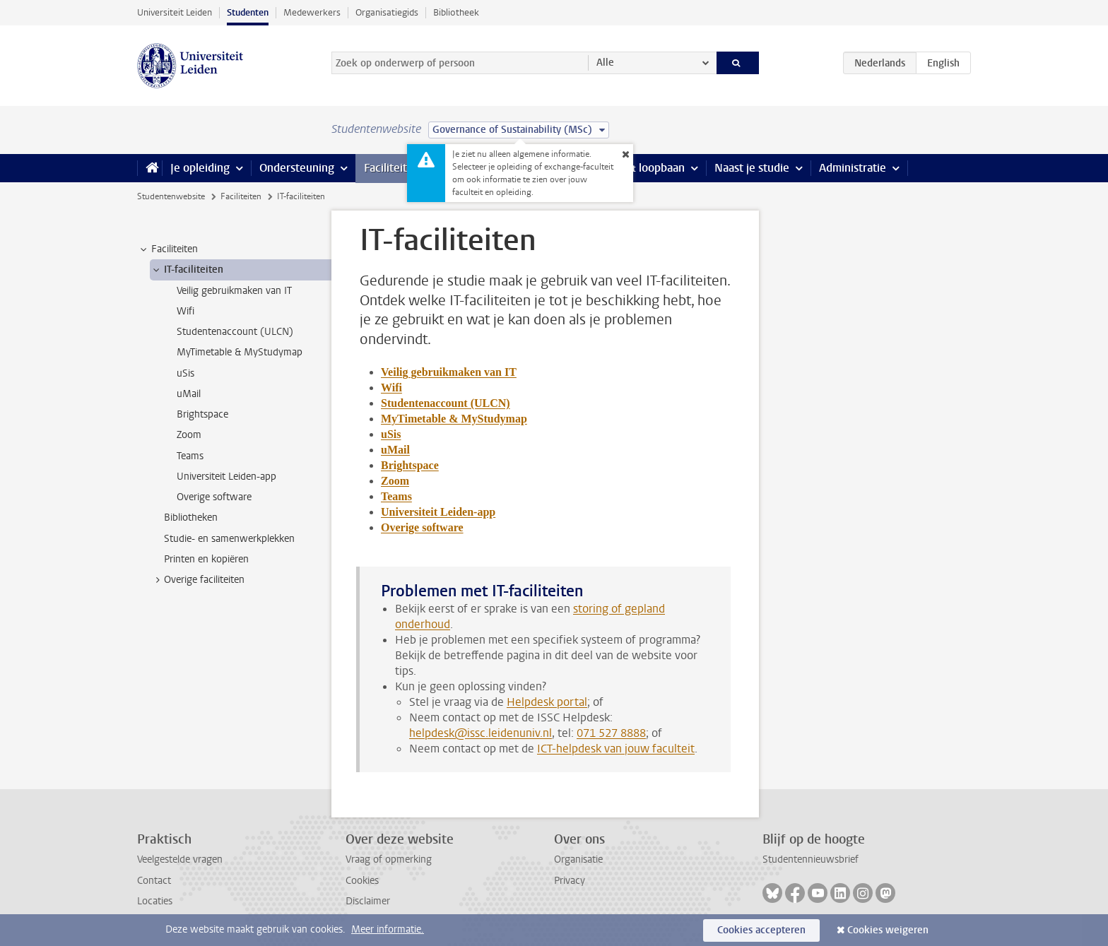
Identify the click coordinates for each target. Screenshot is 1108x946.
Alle (605, 62)
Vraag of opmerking (389, 859)
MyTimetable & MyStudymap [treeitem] (239, 352)
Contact (154, 880)
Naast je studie (751, 167)
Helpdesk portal (547, 701)
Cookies (362, 880)
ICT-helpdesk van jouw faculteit (616, 748)
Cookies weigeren (888, 930)
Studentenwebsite (171, 196)
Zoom (395, 481)
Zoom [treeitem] (189, 435)
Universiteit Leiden (174, 12)
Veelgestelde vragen (180, 859)
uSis (391, 434)
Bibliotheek (456, 12)
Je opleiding (200, 167)
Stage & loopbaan (640, 167)
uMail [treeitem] (189, 394)
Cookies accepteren (761, 930)
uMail (395, 450)
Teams (396, 496)
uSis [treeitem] (185, 373)
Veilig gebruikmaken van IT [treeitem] (234, 290)
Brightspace (410, 465)
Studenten (248, 12)
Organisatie (578, 859)
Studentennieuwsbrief (810, 859)
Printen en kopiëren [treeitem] (206, 559)
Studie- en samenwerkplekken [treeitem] (229, 538)
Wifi (391, 388)
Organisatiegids (386, 12)
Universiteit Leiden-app (438, 512)
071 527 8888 (611, 733)
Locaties (154, 901)
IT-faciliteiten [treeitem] (187, 270)
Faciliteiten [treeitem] (168, 249)
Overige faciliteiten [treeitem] (197, 580)
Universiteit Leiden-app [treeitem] (226, 476)
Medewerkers (312, 12)
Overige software (422, 527)
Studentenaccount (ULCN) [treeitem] (235, 331)
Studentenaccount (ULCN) (445, 403)
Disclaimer (368, 901)
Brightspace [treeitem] (202, 414)
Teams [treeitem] (190, 456)
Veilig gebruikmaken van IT (449, 372)
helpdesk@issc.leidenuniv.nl (480, 733)
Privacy (569, 880)
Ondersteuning (296, 167)
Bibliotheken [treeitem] (191, 517)
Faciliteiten (392, 167)
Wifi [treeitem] (185, 311)
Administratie (852, 167)
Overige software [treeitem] (214, 497)
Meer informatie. (387, 929)
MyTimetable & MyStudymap (454, 419)
